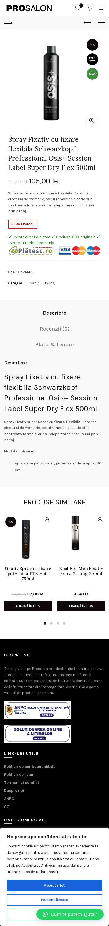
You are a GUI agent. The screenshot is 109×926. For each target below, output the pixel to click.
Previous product (88, 22)
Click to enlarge (92, 120)
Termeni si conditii (21, 782)
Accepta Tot (54, 885)
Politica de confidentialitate (29, 766)
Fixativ (33, 283)
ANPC (9, 798)
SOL (8, 806)
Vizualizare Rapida (47, 520)
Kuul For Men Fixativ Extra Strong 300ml (81, 571)
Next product (101, 22)
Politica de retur (19, 774)
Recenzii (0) (55, 329)
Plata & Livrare (54, 345)
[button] (70, 914)
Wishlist (80, 6)
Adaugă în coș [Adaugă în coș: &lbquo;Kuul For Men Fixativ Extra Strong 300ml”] (81, 606)
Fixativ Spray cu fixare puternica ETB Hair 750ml (28, 573)
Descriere (54, 313)
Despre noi (14, 790)
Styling (49, 283)
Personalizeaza (54, 900)
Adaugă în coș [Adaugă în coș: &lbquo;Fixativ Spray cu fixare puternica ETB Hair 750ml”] (28, 606)
